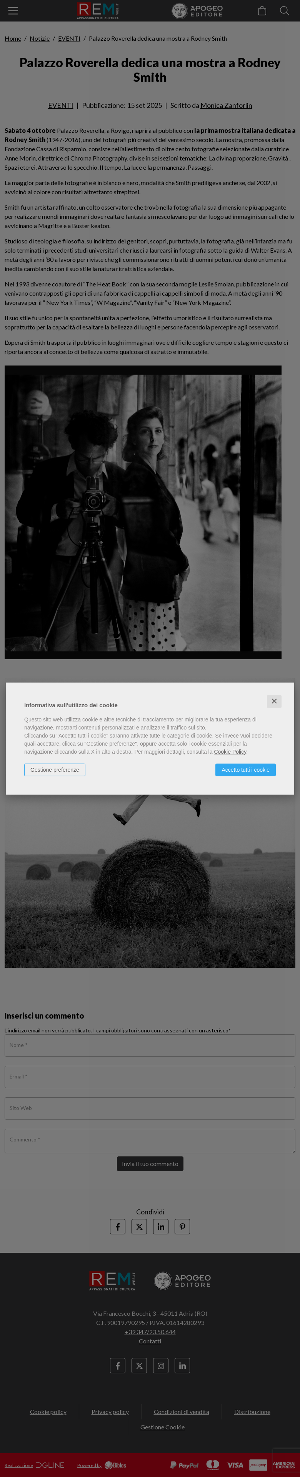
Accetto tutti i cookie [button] (246, 770)
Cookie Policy (230, 752)
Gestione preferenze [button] (54, 770)
